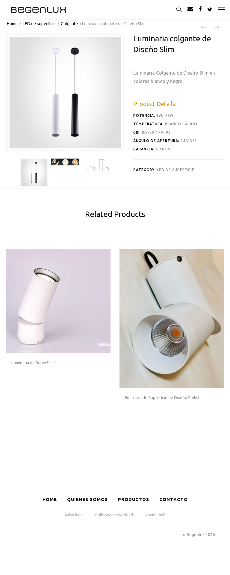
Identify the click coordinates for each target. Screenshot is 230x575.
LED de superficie (39, 23)
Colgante (69, 23)
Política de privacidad (114, 515)
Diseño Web (155, 515)
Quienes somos (87, 499)
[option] (33, 172)
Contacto (173, 499)
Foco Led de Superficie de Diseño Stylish (163, 397)
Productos (133, 499)
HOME (50, 499)
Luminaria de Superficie (33, 362)
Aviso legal (74, 515)
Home (12, 23)
